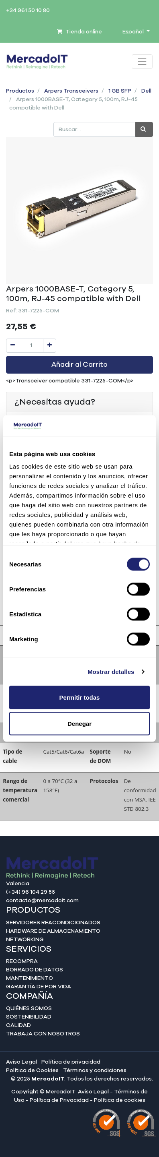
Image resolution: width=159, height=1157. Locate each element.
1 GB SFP (119, 91)
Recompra (22, 961)
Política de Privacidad (59, 1100)
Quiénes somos (29, 1008)
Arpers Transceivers (71, 91)
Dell (146, 91)
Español (133, 32)
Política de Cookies (32, 1070)
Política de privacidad (70, 1062)
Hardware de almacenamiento (53, 931)
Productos (20, 91)
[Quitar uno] (12, 346)
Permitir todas (79, 697)
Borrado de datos (34, 970)
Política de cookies (119, 1100)
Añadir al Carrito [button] (79, 364)
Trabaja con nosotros (43, 1034)
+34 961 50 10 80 (28, 10)
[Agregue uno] (49, 346)
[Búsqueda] (144, 129)
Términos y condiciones (94, 1070)
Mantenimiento (29, 978)
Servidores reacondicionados (53, 923)
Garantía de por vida (38, 987)
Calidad (18, 1025)
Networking (25, 939)
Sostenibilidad (28, 1017)
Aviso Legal (21, 1062)
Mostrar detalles (111, 671)
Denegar (79, 723)
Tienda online (79, 32)
